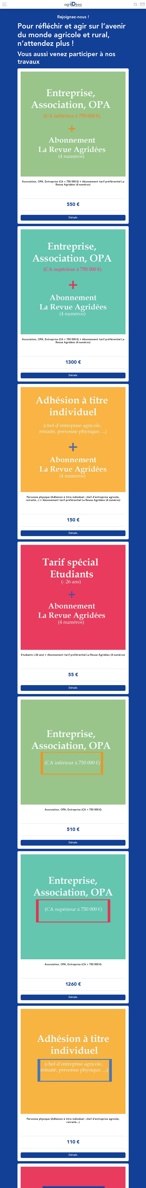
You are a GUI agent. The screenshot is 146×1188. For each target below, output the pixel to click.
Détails (73, 217)
